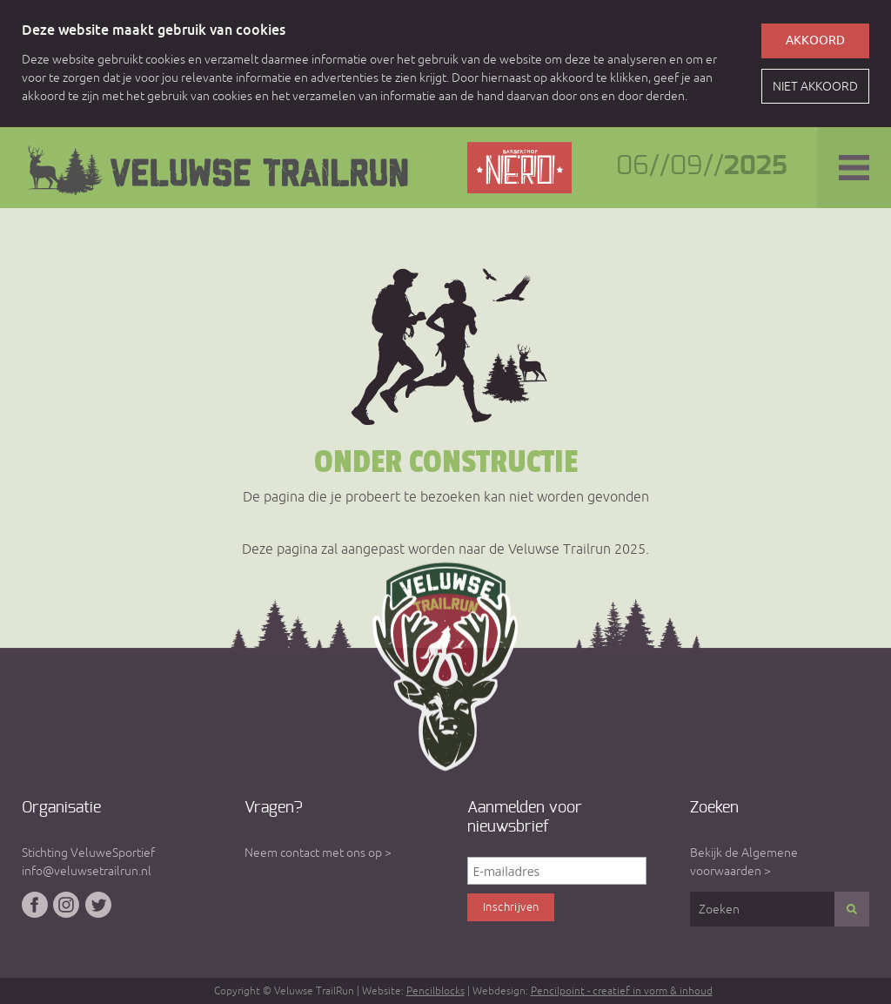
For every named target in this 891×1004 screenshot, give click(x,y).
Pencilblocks (435, 991)
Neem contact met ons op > (318, 852)
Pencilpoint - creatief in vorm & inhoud (622, 991)
